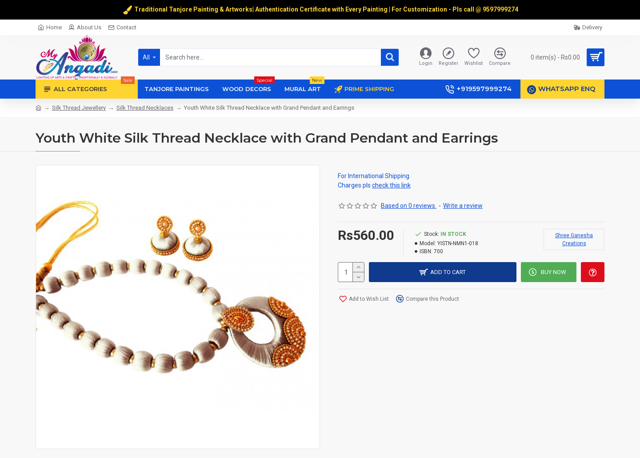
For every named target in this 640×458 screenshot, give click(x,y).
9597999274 (501, 9)
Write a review (463, 205)
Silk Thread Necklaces (144, 107)
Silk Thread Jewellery (79, 107)
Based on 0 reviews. (408, 205)
